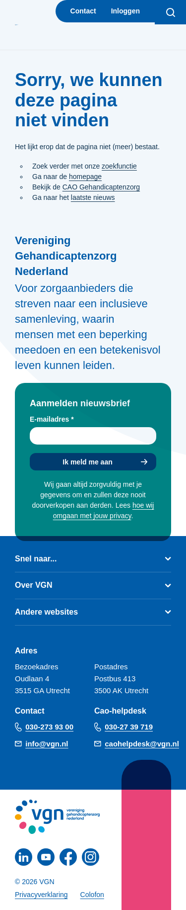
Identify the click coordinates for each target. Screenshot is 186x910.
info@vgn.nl (46, 743)
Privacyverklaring (41, 895)
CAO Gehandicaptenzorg (101, 187)
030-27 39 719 (129, 727)
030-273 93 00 (49, 727)
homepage (85, 177)
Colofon (92, 895)
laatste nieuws (93, 197)
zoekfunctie (119, 166)
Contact (83, 11)
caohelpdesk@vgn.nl (142, 743)
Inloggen (125, 11)
